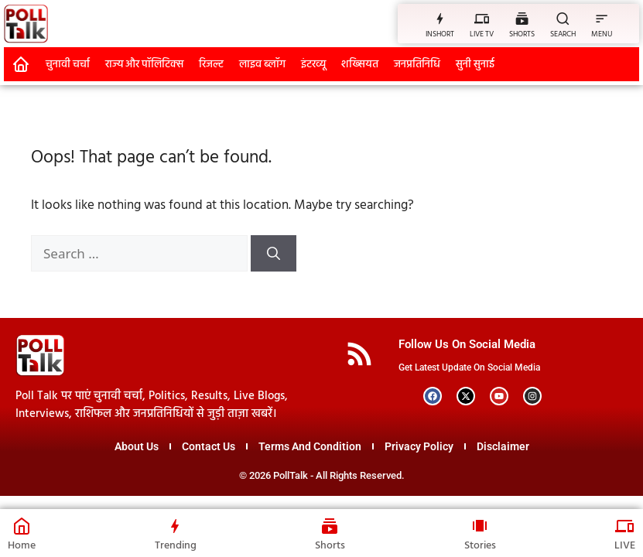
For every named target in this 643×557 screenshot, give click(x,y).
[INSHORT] (440, 18)
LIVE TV (482, 34)
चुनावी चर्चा (68, 64)
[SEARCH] (563, 18)
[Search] (273, 253)
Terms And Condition (309, 446)
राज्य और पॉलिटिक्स (144, 64)
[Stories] (479, 526)
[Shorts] (330, 526)
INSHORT (440, 34)
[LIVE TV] (481, 18)
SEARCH (563, 34)
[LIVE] (625, 526)
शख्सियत (359, 64)
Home (22, 546)
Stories (480, 546)
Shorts (330, 546)
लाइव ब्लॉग (262, 64)
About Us (137, 446)
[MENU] (601, 18)
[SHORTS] (522, 18)
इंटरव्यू (313, 64)
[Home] (21, 526)
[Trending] (175, 526)
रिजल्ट (211, 64)
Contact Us (208, 446)
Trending (176, 546)
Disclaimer (503, 446)
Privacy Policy (419, 446)
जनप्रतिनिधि (417, 64)
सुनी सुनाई (475, 64)
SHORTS (522, 34)
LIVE (624, 546)
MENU (601, 34)
